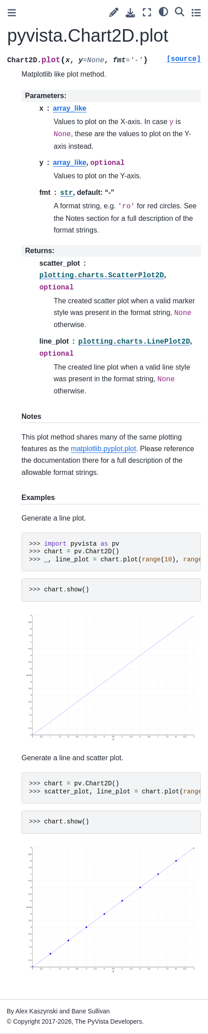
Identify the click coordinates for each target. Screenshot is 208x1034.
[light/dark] (163, 11)
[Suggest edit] (114, 12)
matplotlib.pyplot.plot (103, 448)
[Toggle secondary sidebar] (196, 12)
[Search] (179, 11)
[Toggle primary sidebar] (12, 12)
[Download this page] (130, 12)
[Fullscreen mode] (147, 12)
